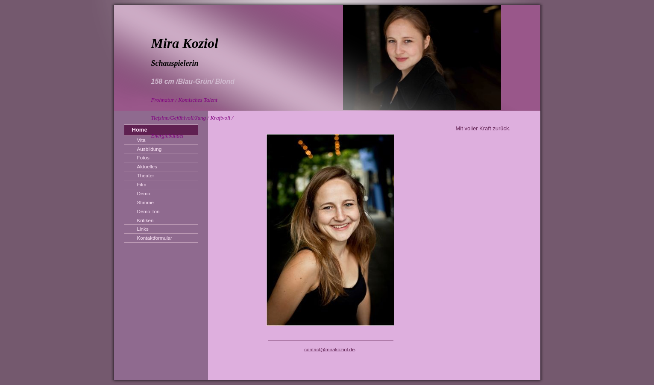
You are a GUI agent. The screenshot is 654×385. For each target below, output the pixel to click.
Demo (143, 193)
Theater (145, 175)
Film (142, 184)
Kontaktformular (155, 238)
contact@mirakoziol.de (329, 349)
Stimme (145, 202)
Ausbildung (149, 149)
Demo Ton (148, 211)
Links (143, 229)
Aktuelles (147, 166)
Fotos (143, 157)
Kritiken (145, 220)
